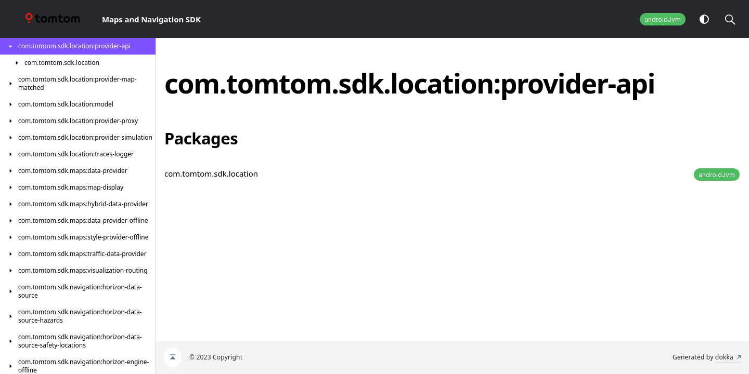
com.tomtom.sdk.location (211, 173)
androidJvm (662, 19)
